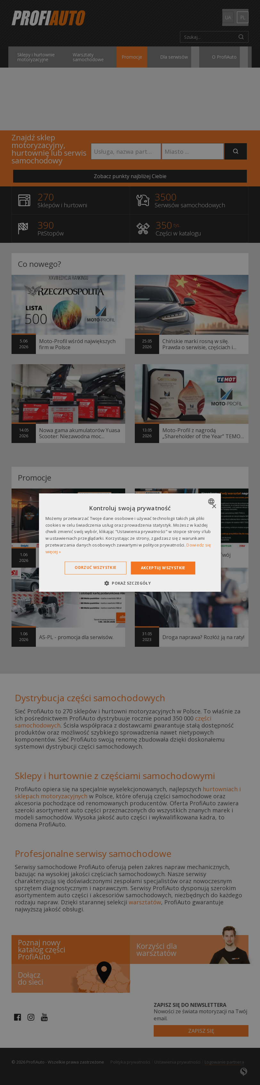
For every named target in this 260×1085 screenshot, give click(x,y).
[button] (130, 583)
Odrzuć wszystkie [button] (95, 567)
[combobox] (212, 501)
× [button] (213, 506)
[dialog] (130, 542)
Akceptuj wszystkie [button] (163, 568)
